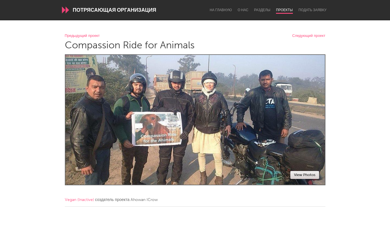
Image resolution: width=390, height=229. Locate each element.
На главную (221, 10)
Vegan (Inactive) (79, 199)
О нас (243, 10)
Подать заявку (313, 10)
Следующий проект (308, 36)
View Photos (304, 175)
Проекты (284, 10)
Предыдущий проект (82, 36)
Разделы (262, 10)
